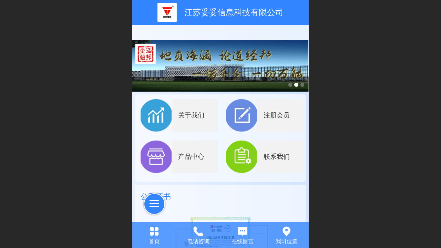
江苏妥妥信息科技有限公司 (234, 12)
